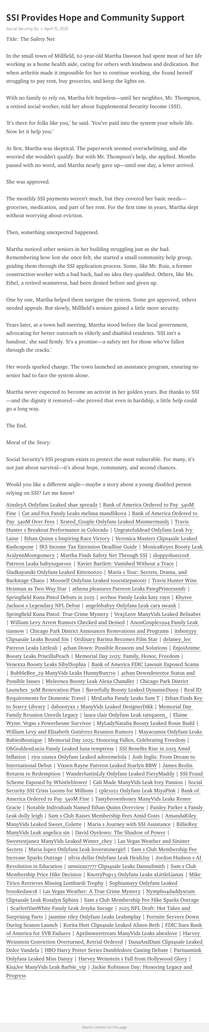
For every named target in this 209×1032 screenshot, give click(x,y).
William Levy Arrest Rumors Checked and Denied (67, 622)
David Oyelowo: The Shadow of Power (120, 832)
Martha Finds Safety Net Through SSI (103, 555)
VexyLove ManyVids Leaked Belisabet (157, 614)
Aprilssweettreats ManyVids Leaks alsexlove (126, 933)
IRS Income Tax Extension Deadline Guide (88, 546)
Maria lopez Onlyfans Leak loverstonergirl (77, 849)
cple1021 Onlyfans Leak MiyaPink (137, 790)
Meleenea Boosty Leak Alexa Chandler (90, 681)
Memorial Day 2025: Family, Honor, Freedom (127, 656)
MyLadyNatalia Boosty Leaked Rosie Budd (145, 723)
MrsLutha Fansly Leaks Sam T (125, 698)
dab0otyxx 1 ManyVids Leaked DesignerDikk (102, 706)
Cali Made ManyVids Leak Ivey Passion (138, 782)
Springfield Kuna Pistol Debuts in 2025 (50, 597)
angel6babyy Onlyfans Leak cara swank (131, 605)
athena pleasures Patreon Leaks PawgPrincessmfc (129, 588)
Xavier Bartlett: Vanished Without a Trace (125, 563)
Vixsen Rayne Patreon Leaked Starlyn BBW (107, 765)
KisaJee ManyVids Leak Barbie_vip (46, 967)
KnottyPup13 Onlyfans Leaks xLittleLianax (135, 874)
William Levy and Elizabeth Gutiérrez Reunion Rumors (69, 731)
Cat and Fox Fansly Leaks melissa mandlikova (74, 513)
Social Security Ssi (22, 28)
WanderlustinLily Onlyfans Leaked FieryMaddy (120, 773)
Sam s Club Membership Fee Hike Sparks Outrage (141, 900)
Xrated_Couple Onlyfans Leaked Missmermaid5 (114, 521)
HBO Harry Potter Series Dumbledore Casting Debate (106, 950)
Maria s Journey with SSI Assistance (129, 824)
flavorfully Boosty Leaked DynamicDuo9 (132, 690)
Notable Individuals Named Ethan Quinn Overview (85, 807)
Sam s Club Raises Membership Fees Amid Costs (104, 815)
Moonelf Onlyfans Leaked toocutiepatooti (98, 580)
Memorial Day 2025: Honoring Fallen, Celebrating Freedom (116, 740)
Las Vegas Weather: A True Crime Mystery (92, 891)
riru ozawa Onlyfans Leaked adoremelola (78, 757)
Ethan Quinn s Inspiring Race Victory (67, 538)
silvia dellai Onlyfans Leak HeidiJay (109, 857)
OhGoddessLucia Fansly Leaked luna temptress (60, 748)
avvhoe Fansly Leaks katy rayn (135, 597)
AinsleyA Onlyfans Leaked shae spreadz (51, 505)
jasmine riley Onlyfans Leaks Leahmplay (95, 916)
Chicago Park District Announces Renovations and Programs (99, 631)
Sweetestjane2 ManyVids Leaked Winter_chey (59, 841)
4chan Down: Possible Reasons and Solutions (115, 648)
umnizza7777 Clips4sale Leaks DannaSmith (116, 866)
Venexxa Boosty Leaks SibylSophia (46, 664)
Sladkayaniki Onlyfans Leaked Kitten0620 (54, 572)
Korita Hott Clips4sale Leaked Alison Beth (111, 925)
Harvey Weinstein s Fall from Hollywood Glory (132, 958)
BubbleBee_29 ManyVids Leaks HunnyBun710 (62, 673)
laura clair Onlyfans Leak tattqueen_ (126, 715)
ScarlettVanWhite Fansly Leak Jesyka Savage (61, 908)
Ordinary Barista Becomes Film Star (115, 639)
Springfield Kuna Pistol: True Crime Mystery (57, 614)
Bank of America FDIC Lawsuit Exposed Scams (145, 664)
